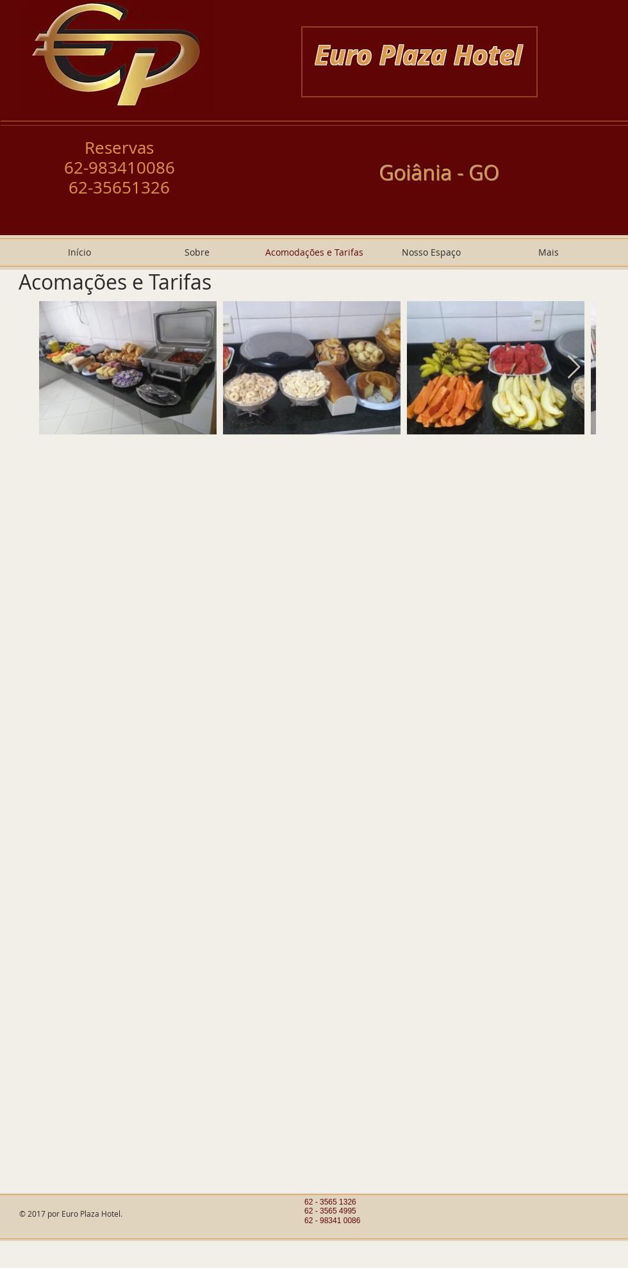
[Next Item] (573, 367)
